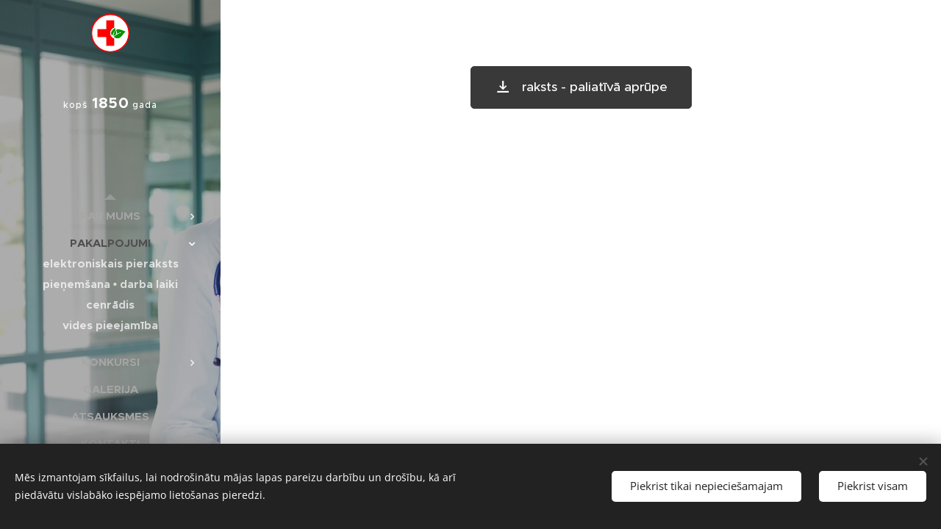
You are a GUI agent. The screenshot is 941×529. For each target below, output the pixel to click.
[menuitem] (110, 215)
